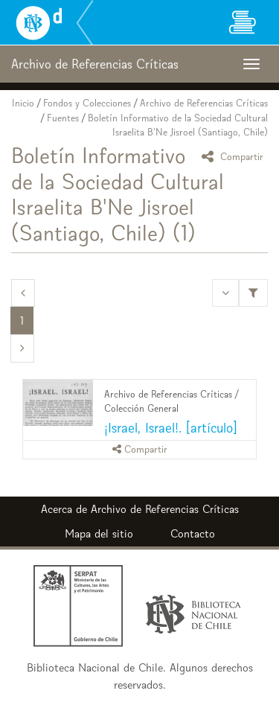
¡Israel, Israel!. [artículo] (170, 427)
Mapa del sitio (99, 533)
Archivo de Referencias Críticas (204, 103)
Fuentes (63, 118)
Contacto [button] (192, 533)
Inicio (23, 103)
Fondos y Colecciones (87, 103)
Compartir (235, 156)
